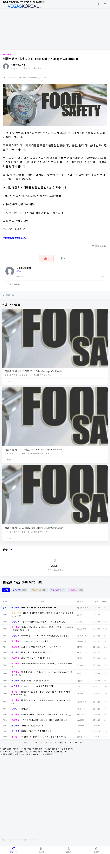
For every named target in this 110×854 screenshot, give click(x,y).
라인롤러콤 (81, 702)
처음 (25, 742)
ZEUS (79, 647)
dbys (79, 674)
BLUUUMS (81, 636)
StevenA (80, 665)
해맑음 (80, 693)
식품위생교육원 (18, 65)
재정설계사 (81, 652)
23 (56, 742)
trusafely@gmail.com (14, 237)
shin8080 (80, 622)
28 (81, 742)
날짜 (96, 601)
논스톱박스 (81, 629)
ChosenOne (81, 641)
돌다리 (80, 615)
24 (61, 742)
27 (76, 742)
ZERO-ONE (81, 714)
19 (36, 742)
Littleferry (81, 725)
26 (71, 742)
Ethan (79, 686)
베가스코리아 (82, 608)
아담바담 (81, 709)
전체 (6, 590)
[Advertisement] (55, 28)
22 (51, 742)
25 (66, 742)
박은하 (80, 681)
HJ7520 (80, 731)
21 (46, 742)
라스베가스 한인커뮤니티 (22, 582)
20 (41, 742)
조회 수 (105, 601)
